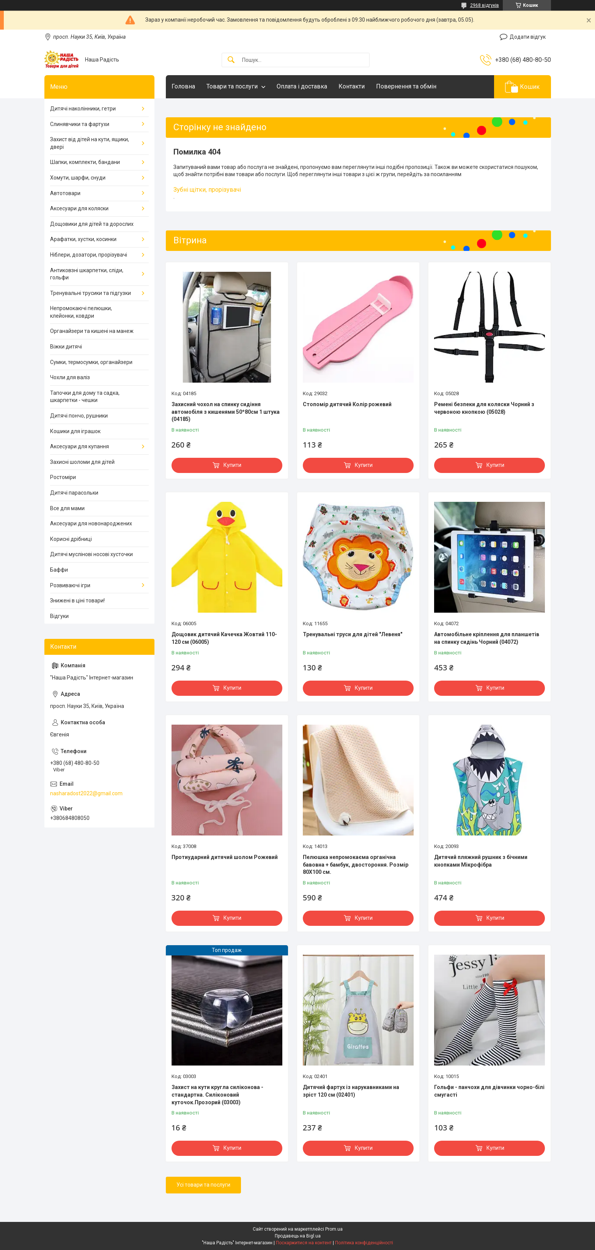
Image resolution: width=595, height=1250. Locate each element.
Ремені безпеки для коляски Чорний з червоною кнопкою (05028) (484, 408)
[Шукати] (231, 60)
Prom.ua (334, 1229)
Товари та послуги (232, 86)
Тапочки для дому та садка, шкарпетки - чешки (85, 397)
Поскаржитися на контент (304, 1242)
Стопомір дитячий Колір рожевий (347, 404)
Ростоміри (63, 477)
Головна (183, 86)
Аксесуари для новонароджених (91, 523)
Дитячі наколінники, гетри (83, 109)
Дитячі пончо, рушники (79, 416)
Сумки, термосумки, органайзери (91, 362)
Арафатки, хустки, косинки (83, 239)
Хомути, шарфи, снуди (77, 178)
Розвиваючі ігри (70, 585)
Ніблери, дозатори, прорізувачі (88, 255)
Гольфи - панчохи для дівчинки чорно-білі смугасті (489, 1091)
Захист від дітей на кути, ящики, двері (89, 143)
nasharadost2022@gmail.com (86, 793)
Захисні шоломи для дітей (82, 462)
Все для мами (67, 508)
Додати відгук (528, 37)
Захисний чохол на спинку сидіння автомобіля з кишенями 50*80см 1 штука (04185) (226, 411)
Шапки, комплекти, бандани (85, 162)
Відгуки (59, 616)
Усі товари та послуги (203, 1185)
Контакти (351, 86)
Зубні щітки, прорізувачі (207, 189)
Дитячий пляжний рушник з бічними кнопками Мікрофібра (480, 861)
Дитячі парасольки (74, 493)
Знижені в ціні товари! (77, 600)
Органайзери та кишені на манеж (92, 331)
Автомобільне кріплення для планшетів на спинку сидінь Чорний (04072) (486, 638)
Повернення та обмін (406, 86)
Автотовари (65, 193)
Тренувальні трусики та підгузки (90, 293)
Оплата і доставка (302, 86)
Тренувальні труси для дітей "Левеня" (352, 634)
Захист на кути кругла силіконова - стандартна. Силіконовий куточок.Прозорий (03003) (217, 1094)
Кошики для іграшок (75, 431)
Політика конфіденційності (364, 1242)
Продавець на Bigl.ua (298, 1236)
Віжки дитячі (66, 347)
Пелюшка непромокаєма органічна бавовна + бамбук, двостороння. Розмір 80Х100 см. (355, 864)
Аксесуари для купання (79, 446)
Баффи (59, 570)
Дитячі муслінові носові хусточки (91, 554)
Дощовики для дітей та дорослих (92, 224)
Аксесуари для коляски (79, 208)
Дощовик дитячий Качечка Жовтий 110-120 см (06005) (224, 638)
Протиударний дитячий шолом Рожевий (225, 857)
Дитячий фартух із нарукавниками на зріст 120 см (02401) (351, 1091)
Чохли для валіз (70, 377)
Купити (232, 465)
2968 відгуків (484, 5)
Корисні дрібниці (71, 539)
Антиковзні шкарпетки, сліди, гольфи (86, 274)
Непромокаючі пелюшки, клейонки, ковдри (81, 312)
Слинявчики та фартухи (79, 124)
